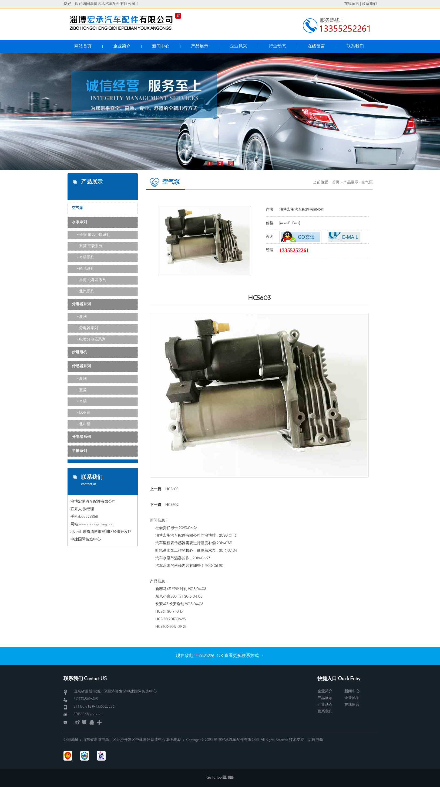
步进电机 (79, 352)
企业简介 (324, 691)
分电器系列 (81, 304)
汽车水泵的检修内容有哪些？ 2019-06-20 (189, 566)
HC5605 (172, 489)
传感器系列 (81, 366)
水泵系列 (79, 222)
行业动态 (324, 705)
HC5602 (172, 505)
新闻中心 (352, 691)
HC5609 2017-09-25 (171, 627)
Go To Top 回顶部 (220, 778)
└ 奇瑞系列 (85, 257)
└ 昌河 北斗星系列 (91, 280)
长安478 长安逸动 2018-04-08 (179, 604)
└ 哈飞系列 (85, 269)
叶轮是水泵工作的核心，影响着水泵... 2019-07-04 (196, 551)
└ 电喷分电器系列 (91, 340)
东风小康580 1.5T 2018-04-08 (178, 597)
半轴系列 (79, 451)
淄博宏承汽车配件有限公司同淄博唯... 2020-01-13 (195, 536)
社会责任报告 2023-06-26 (176, 528)
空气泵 (77, 208)
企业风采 (352, 698)
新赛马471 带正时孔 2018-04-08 (180, 589)
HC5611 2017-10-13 (169, 612)
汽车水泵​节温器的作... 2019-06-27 (182, 558)
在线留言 (351, 4)
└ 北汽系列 (85, 291)
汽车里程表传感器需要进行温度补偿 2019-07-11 (193, 543)
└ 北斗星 (83, 424)
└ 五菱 (81, 390)
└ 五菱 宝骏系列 (89, 246)
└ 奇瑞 (81, 402)
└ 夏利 (81, 317)
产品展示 (350, 182)
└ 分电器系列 (87, 328)
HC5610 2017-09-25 (170, 619)
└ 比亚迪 (83, 413)
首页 (336, 182)
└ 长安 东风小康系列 (93, 235)
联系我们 (369, 4)
